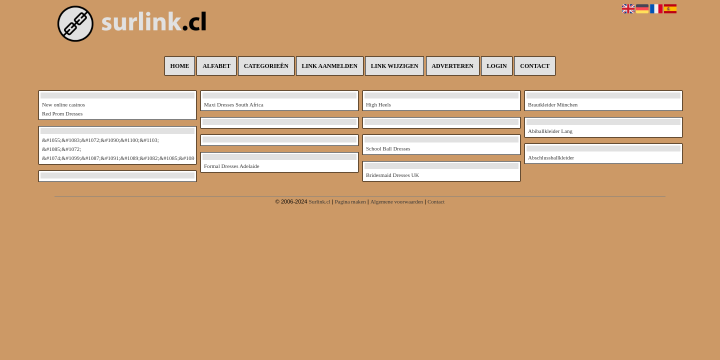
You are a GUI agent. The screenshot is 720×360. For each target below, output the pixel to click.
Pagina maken (350, 201)
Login (497, 66)
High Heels (378, 105)
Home (180, 66)
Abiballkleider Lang (550, 131)
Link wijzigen (394, 66)
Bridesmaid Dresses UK (392, 175)
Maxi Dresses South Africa (234, 105)
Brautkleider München (553, 105)
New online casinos (63, 105)
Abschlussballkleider (551, 157)
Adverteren (453, 66)
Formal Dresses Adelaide (232, 166)
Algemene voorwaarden (396, 201)
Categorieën (266, 66)
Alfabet (216, 66)
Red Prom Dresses (62, 113)
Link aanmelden (330, 66)
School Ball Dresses (388, 149)
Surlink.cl (319, 201)
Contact (535, 66)
